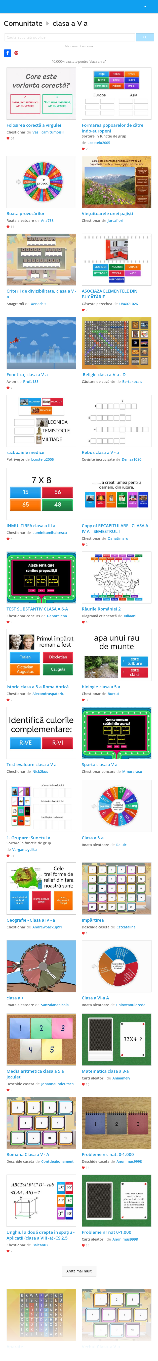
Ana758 (47, 220)
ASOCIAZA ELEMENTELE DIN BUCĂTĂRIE (110, 294)
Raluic (121, 844)
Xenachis (38, 303)
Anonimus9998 (129, 1161)
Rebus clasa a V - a (100, 452)
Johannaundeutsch (57, 1083)
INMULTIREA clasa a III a (31, 525)
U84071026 (128, 303)
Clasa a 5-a (93, 838)
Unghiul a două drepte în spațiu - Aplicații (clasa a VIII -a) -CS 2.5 (41, 1235)
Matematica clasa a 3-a (105, 1071)
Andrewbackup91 (47, 927)
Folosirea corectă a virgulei (34, 125)
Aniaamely (121, 1078)
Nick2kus (40, 771)
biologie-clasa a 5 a (101, 687)
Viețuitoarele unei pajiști (107, 213)
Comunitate (23, 23)
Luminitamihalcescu (49, 532)
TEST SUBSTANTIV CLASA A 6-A (37, 609)
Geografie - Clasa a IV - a (31, 920)
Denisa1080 (131, 459)
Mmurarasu (132, 771)
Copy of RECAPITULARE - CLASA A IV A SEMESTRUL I (115, 528)
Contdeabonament (57, 1161)
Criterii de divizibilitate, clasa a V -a (41, 294)
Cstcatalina (126, 927)
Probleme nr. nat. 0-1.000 (108, 1154)
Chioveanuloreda (130, 1004)
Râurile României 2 (101, 609)
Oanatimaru (118, 538)
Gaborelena (57, 616)
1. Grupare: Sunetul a (28, 838)
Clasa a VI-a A (95, 998)
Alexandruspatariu (48, 693)
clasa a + (15, 998)
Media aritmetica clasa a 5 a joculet (36, 1074)
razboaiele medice (25, 452)
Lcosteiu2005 (99, 142)
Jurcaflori (115, 220)
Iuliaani (130, 616)
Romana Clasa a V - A (28, 1154)
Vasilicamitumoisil (48, 132)
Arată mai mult (79, 1271)
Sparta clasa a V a (99, 764)
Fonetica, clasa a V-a (27, 374)
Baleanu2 (40, 1245)
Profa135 (30, 381)
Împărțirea (93, 920)
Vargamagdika (24, 849)
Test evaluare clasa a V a (32, 764)
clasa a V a (70, 23)
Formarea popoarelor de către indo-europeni (113, 128)
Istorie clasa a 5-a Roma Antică (38, 687)
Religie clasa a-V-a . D (104, 374)
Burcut (113, 693)
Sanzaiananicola (55, 1004)
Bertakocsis (132, 381)
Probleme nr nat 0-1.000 (106, 1232)
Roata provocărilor (26, 213)
